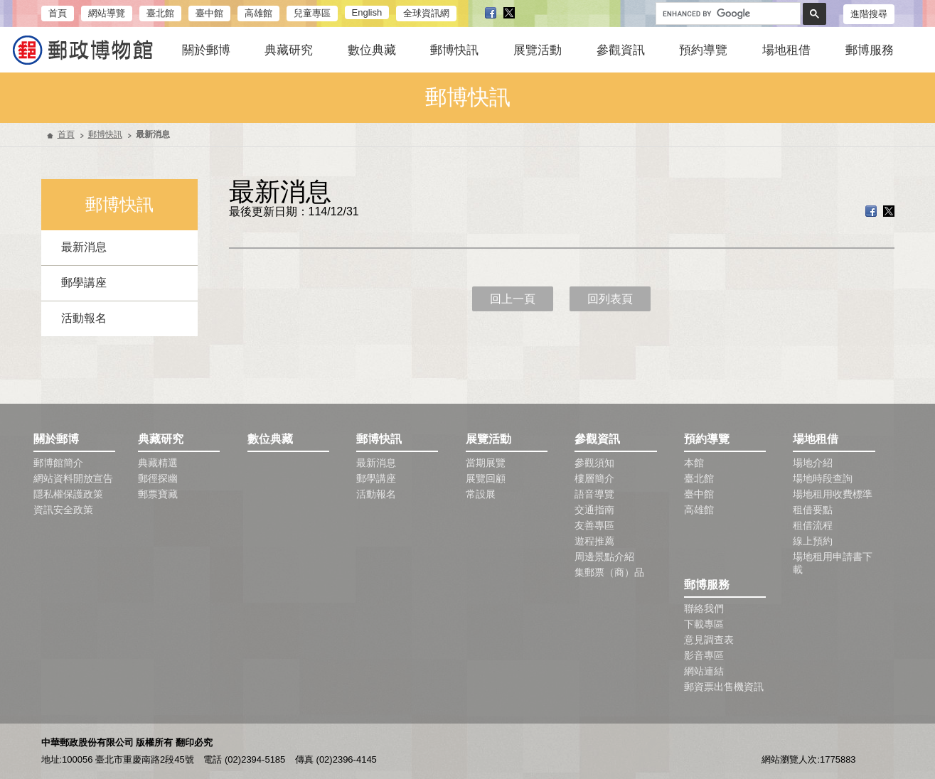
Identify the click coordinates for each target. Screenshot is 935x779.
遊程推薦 (594, 541)
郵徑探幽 (158, 478)
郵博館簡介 (58, 462)
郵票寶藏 (158, 494)
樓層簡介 (594, 478)
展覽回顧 (486, 478)
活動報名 (84, 318)
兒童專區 (312, 13)
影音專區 (704, 655)
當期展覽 (486, 462)
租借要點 (813, 509)
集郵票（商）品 (609, 572)
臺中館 (209, 13)
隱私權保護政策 (68, 494)
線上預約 (813, 541)
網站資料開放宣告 (73, 478)
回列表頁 (610, 299)
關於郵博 (206, 50)
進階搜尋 (868, 14)
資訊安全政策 (63, 509)
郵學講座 (84, 282)
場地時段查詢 (823, 478)
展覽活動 (537, 50)
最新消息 (84, 247)
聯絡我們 (704, 608)
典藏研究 (289, 50)
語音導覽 (594, 494)
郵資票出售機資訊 (724, 686)
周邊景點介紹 (604, 556)
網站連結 (704, 671)
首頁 (57, 13)
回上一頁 (512, 299)
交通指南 (594, 509)
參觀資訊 (621, 50)
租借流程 (813, 525)
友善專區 (594, 525)
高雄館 (258, 13)
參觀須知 (594, 462)
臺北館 (160, 13)
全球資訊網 (426, 13)
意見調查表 (709, 639)
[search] (727, 13)
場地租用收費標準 (832, 494)
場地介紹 (813, 462)
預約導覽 (703, 50)
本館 (694, 462)
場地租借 (786, 50)
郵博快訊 (454, 50)
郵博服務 (869, 50)
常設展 (481, 494)
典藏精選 (158, 462)
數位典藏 (372, 50)
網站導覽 (106, 13)
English (367, 12)
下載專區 (704, 624)
